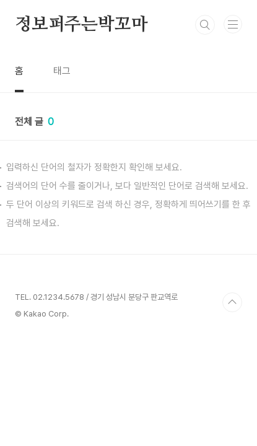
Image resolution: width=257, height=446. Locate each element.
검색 (205, 24)
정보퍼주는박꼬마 (81, 24)
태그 (62, 71)
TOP (232, 302)
